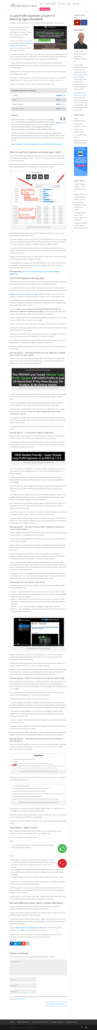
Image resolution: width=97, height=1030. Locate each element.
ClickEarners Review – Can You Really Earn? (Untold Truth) (80, 225)
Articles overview (71, 1022)
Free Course (45, 9)
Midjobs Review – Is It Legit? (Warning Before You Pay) (80, 196)
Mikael (13, 23)
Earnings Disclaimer (57, 1022)
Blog (69, 4)
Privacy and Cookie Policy (40, 1022)
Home (41, 4)
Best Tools (61, 4)
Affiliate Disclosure (23, 1022)
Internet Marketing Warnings (43, 23)
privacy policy (21, 999)
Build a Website (51, 4)
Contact (12, 1022)
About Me (76, 4)
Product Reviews (58, 23)
